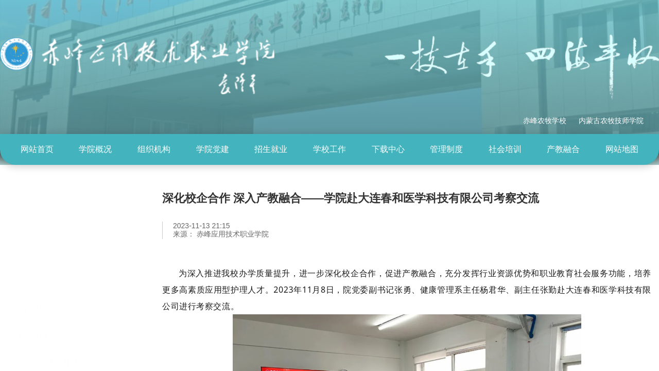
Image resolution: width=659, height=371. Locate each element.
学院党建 (212, 149)
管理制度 (446, 149)
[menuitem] (37, 149)
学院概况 (95, 149)
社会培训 (505, 149)
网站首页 (37, 149)
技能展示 (38, 288)
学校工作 (329, 149)
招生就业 (270, 149)
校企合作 (38, 340)
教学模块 (38, 261)
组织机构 (153, 149)
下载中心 (388, 149)
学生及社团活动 (54, 314)
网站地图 (621, 149)
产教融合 (563, 149)
